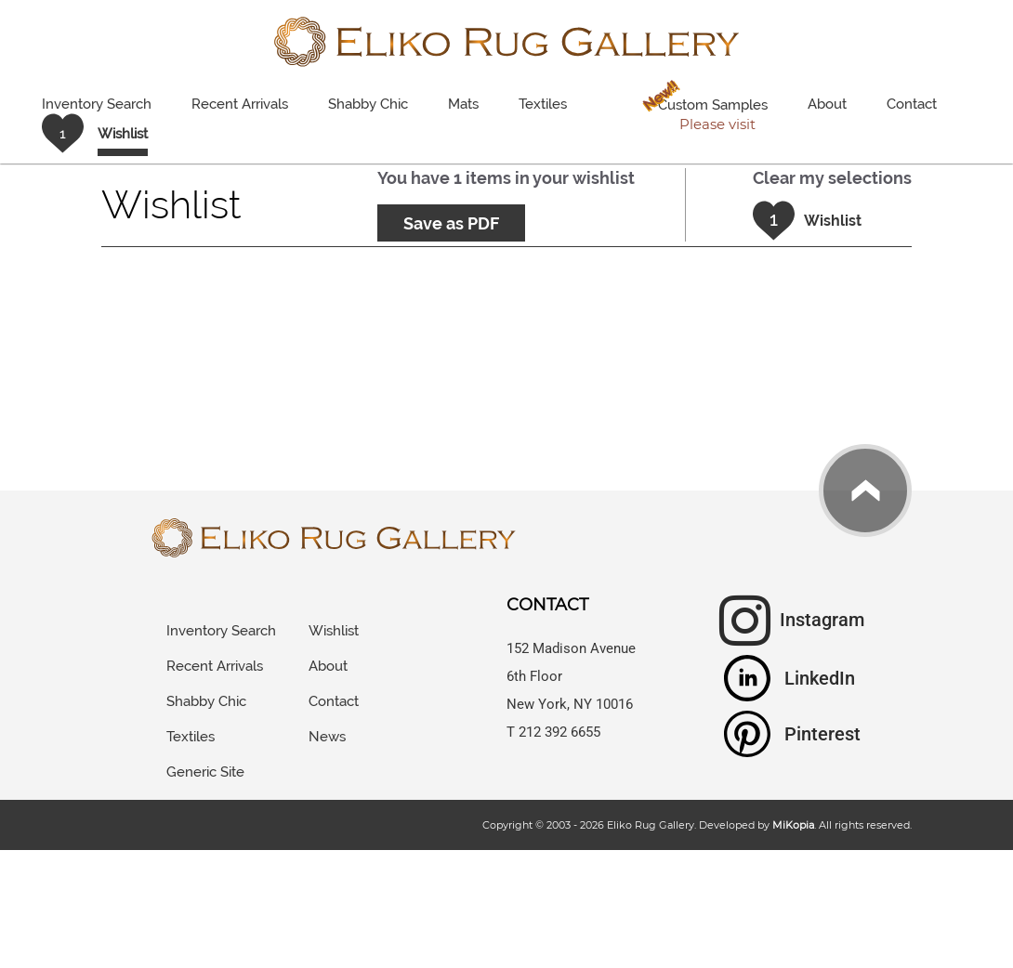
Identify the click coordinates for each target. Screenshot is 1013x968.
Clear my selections (832, 178)
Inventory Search (96, 104)
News (327, 736)
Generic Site (205, 772)
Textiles (543, 104)
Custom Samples (702, 107)
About (827, 104)
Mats (463, 104)
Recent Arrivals (239, 104)
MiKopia (793, 824)
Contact (912, 104)
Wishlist (334, 630)
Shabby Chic (368, 104)
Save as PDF (451, 223)
